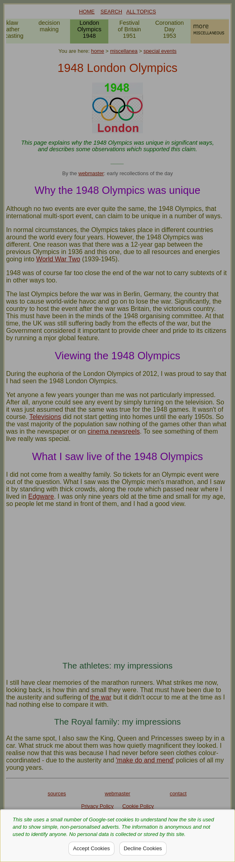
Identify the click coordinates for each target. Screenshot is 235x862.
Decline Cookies (143, 848)
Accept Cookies (91, 848)
